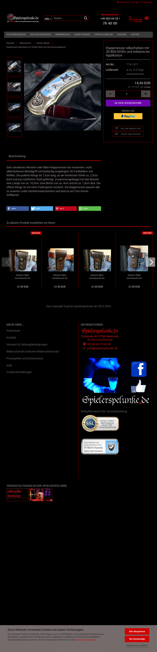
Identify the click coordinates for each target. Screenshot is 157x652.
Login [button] (135, 2)
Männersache (63, 34)
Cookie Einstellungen (19, 372)
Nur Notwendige (137, 639)
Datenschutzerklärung (86, 640)
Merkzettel (146, 2)
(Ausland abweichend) (135, 74)
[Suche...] (48, 18)
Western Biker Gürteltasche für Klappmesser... (22, 277)
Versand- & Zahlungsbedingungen (27, 344)
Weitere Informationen (137, 645)
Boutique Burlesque (40, 34)
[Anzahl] (128, 93)
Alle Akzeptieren (137, 631)
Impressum (13, 330)
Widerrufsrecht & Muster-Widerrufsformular (32, 351)
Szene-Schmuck (82, 34)
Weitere (135, 34)
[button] (123, 2)
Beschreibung (17, 156)
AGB (9, 365)
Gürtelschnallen (104, 34)
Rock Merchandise (16, 34)
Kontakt (11, 337)
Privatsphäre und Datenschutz (24, 358)
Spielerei (121, 34)
